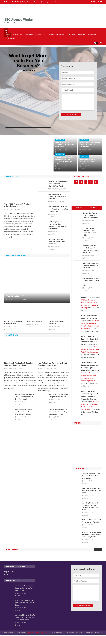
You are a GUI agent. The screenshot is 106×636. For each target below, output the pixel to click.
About (23, 2)
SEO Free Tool (10, 39)
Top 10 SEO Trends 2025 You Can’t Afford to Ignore (17, 205)
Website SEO (41, 34)
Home (8, 34)
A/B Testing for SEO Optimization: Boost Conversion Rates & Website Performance (57, 225)
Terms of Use (70, 630)
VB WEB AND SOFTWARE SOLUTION (36, 630)
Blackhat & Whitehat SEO (57, 34)
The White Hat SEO (15, 296)
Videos (29, 2)
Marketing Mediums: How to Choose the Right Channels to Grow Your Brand (64, 160)
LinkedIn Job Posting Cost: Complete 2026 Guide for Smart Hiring (65, 145)
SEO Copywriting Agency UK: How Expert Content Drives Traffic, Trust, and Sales (24, 412)
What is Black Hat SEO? (34, 321)
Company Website (48, 2)
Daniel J (83, 152)
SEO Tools (71, 34)
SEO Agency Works (18, 20)
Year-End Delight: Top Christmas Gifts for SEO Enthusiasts (56, 241)
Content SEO (29, 34)
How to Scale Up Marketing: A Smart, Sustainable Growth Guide (90, 145)
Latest (79, 208)
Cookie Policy (89, 630)
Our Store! (81, 34)
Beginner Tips (17, 34)
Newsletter (37, 2)
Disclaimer (79, 630)
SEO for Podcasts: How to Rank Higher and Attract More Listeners (58, 196)
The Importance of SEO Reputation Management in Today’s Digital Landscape (90, 349)
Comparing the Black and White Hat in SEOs (13, 322)
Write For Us (92, 34)
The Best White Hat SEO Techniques (56, 322)
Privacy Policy (59, 630)
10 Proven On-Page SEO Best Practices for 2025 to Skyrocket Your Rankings (58, 184)
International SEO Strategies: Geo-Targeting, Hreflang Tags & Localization (58, 209)
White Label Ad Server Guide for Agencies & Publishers (88, 161)
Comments (94, 208)
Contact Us (58, 2)
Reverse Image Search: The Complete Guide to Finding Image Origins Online (58, 412)
